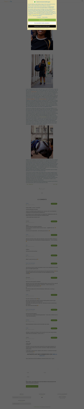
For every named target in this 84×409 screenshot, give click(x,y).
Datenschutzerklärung (35, 14)
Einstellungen (30, 15)
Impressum (47, 28)
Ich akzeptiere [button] (42, 19)
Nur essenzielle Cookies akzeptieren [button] (42, 22)
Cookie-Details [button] (37, 28)
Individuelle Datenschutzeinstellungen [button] (42, 26)
